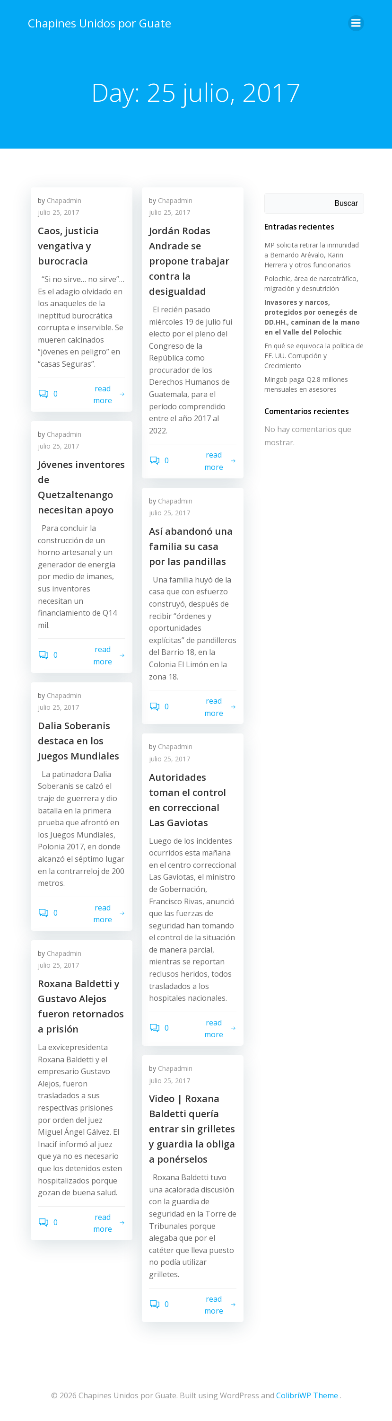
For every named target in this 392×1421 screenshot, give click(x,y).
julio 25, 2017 (58, 214)
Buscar (348, 201)
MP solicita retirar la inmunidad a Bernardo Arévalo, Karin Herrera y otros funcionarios (314, 252)
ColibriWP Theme (307, 1395)
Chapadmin (64, 201)
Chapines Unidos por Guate (97, 21)
